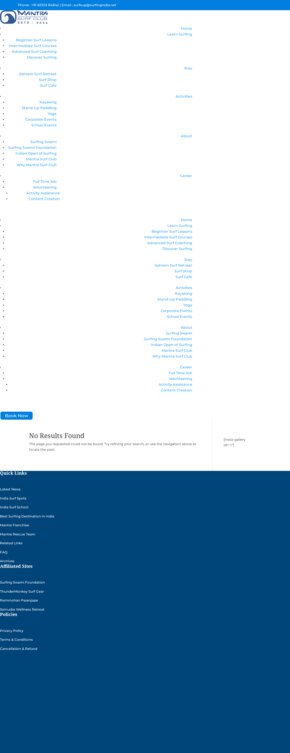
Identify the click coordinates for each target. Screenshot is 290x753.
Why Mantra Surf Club (37, 165)
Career (186, 176)
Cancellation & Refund (18, 649)
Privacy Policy (11, 631)
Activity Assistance (43, 193)
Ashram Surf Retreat (38, 74)
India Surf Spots (13, 498)
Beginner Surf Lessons (36, 40)
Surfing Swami (43, 142)
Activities (184, 96)
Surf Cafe (48, 85)
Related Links (11, 543)
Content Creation (44, 199)
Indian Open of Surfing (36, 153)
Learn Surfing (179, 34)
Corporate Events (41, 119)
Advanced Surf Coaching (34, 51)
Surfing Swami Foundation (32, 147)
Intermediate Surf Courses (33, 46)
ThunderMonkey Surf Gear (22, 591)
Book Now (16, 415)
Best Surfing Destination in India (27, 516)
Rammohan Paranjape (19, 600)
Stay (188, 68)
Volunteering (45, 187)
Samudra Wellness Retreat (22, 609)
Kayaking (48, 102)
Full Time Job (45, 181)
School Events (44, 125)
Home (186, 28)
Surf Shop (48, 80)
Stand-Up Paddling (39, 108)
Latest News (10, 489)
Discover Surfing (42, 57)
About (186, 136)
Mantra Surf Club (41, 159)
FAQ (4, 552)
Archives (7, 561)
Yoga (52, 114)
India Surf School (14, 507)
